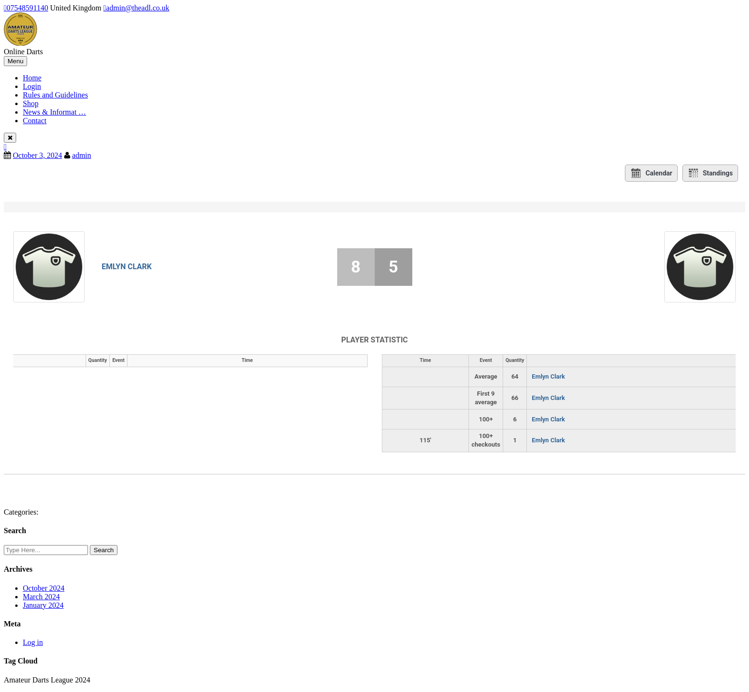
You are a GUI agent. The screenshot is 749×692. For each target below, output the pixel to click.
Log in (33, 642)
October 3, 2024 (37, 155)
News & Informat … (54, 112)
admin (81, 155)
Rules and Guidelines (55, 95)
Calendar (651, 173)
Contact (35, 121)
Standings (710, 173)
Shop (31, 103)
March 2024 (41, 597)
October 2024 (44, 588)
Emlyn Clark (127, 266)
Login (32, 86)
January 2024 (43, 605)
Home (32, 78)
